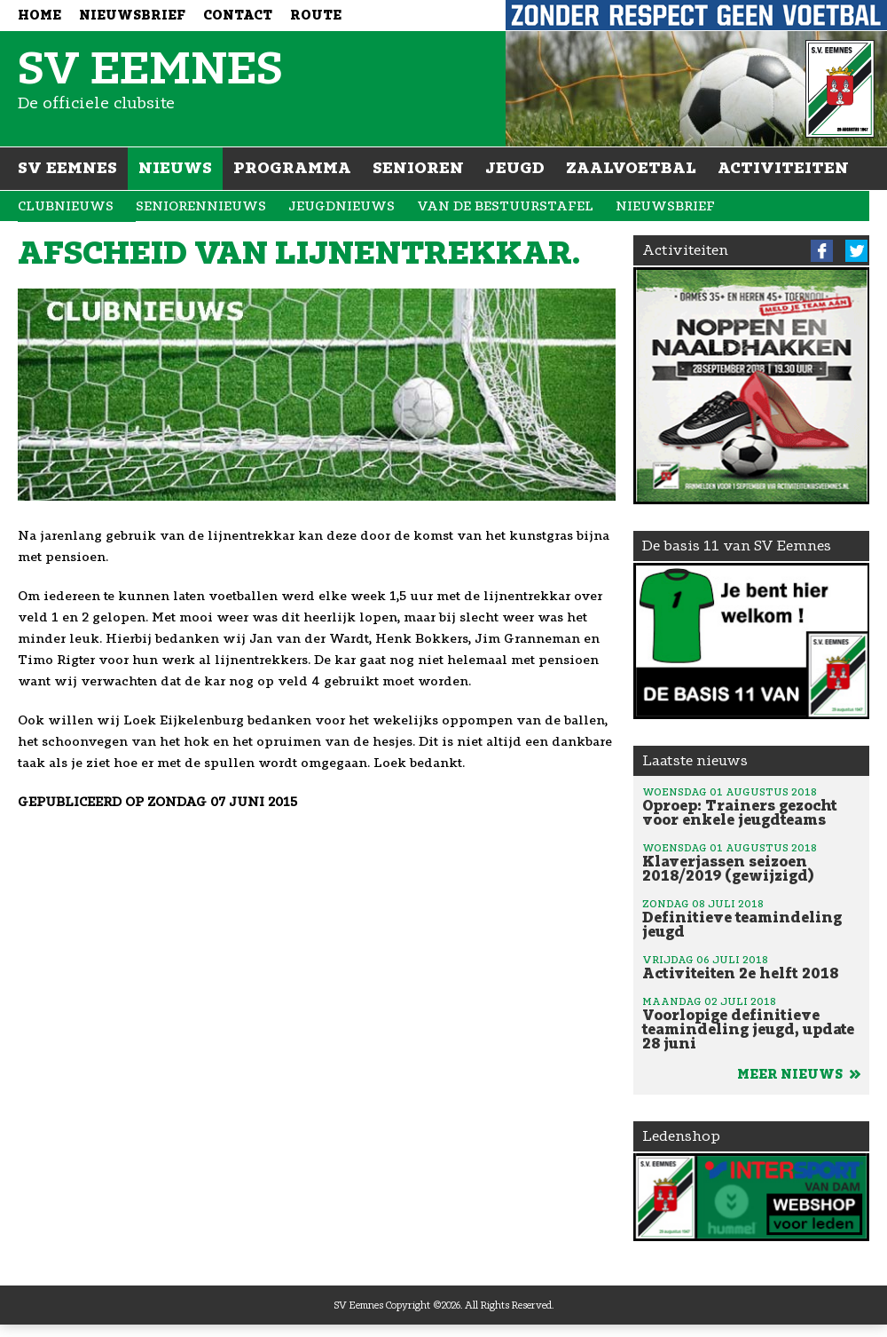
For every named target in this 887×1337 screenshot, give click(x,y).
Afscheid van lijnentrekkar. (299, 253)
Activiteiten (783, 168)
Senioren (418, 168)
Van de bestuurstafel (505, 206)
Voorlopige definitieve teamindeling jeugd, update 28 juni (751, 1022)
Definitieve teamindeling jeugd (751, 918)
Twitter (856, 251)
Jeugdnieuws (341, 206)
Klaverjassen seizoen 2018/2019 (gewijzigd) (751, 862)
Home (39, 15)
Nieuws (175, 168)
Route (315, 15)
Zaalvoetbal (631, 168)
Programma (292, 168)
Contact (237, 15)
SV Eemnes (67, 168)
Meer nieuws (798, 1074)
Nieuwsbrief (132, 15)
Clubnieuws (66, 206)
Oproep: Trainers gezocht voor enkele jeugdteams (751, 806)
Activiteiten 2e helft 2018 (751, 967)
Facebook (822, 251)
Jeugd (515, 168)
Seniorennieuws (201, 206)
